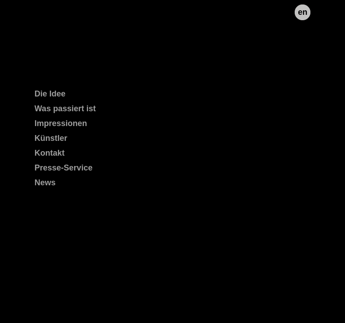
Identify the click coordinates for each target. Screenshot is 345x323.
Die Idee (50, 93)
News (45, 182)
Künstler (51, 138)
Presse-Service (64, 167)
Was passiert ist (65, 108)
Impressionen (61, 123)
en (302, 12)
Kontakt (50, 152)
